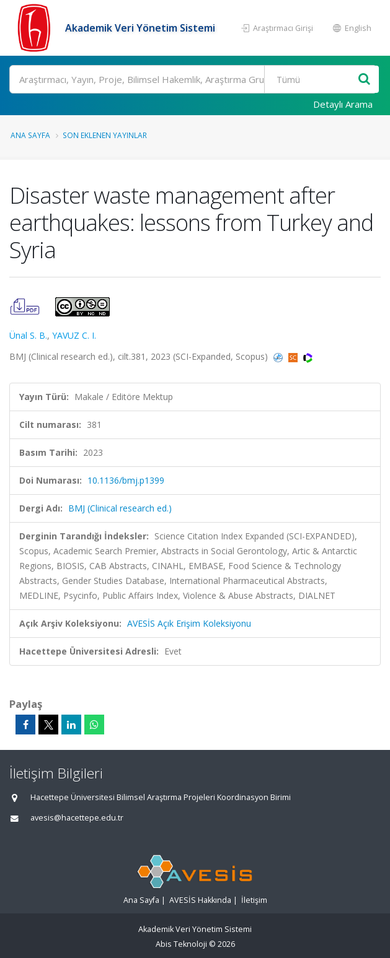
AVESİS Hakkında (200, 900)
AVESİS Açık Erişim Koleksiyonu (189, 623)
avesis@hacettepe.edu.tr (76, 817)
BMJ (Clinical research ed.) (120, 508)
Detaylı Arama (343, 104)
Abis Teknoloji (181, 944)
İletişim (254, 900)
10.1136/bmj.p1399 (125, 480)
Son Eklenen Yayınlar (105, 135)
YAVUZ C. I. (74, 335)
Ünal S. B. (28, 335)
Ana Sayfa (30, 135)
